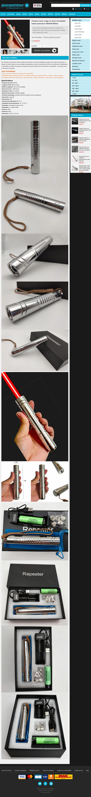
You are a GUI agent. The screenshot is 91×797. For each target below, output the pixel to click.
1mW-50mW (10, 14)
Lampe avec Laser (77, 52)
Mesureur (75, 66)
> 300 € (74, 94)
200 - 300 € (75, 91)
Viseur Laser (76, 43)
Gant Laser (75, 49)
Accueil (3, 14)
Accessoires (76, 69)
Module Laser (76, 40)
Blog (87, 770)
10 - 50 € (74, 80)
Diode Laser (76, 55)
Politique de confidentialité (64, 770)
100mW (18, 14)
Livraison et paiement (20, 770)
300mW (30, 14)
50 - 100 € (75, 83)
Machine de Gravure (78, 60)
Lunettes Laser (77, 63)
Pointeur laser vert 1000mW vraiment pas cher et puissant (84, 148)
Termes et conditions (48, 770)
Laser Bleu (78, 26)
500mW (37, 14)
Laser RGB (78, 37)
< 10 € (74, 77)
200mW (24, 14)
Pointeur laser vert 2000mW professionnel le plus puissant (84, 159)
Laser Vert (78, 23)
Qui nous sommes (6, 770)
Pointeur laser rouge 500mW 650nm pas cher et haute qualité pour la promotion (84, 168)
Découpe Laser (77, 57)
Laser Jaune (78, 34)
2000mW (50, 14)
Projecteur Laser (77, 46)
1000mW (43, 14)
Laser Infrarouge (79, 32)
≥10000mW (72, 14)
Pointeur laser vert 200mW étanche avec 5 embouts (85, 121)
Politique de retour (34, 770)
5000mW (64, 14)
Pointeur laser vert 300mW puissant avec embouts (85, 130)
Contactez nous (78, 770)
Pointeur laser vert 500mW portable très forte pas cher (84, 139)
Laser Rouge (78, 29)
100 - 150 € (75, 86)
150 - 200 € (75, 88)
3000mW (57, 14)
